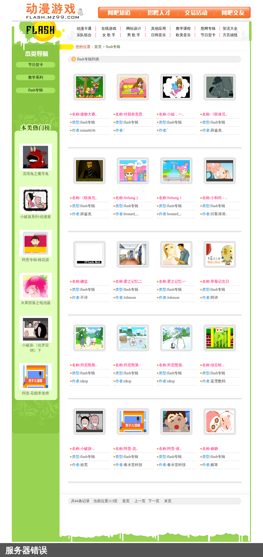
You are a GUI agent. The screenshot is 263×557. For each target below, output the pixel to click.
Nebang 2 (131, 198)
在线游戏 (108, 28)
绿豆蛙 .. (218, 365)
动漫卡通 (84, 28)
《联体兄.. (219, 114)
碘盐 (84, 281)
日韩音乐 (158, 35)
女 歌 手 (108, 35)
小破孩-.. (87, 448)
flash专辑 (35, 90)
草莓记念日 (220, 281)
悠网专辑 (208, 28)
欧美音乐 (183, 35)
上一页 (139, 501)
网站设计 (133, 28)
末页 (168, 501)
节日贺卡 (208, 35)
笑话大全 (230, 28)
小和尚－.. (219, 198)
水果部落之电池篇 (36, 303)
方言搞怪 (230, 35)
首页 (98, 47)
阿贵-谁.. (174, 448)
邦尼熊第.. (88, 365)
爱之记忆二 (133, 281)
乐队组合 (84, 35)
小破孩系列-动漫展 (35, 217)
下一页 (153, 501)
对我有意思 (133, 114)
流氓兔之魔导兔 (36, 174)
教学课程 (183, 28)
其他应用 (158, 28)
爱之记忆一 (176, 281)
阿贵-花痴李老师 (35, 393)
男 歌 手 (133, 35)
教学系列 (35, 77)
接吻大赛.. (88, 114)
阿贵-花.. (131, 448)
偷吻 (214, 448)
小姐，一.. (175, 114)
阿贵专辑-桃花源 (35, 260)
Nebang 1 (174, 198)
